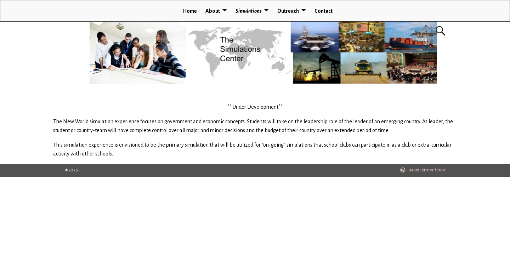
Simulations (249, 11)
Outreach (288, 11)
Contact (323, 11)
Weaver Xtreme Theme (426, 170)
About (212, 11)
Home (190, 11)
